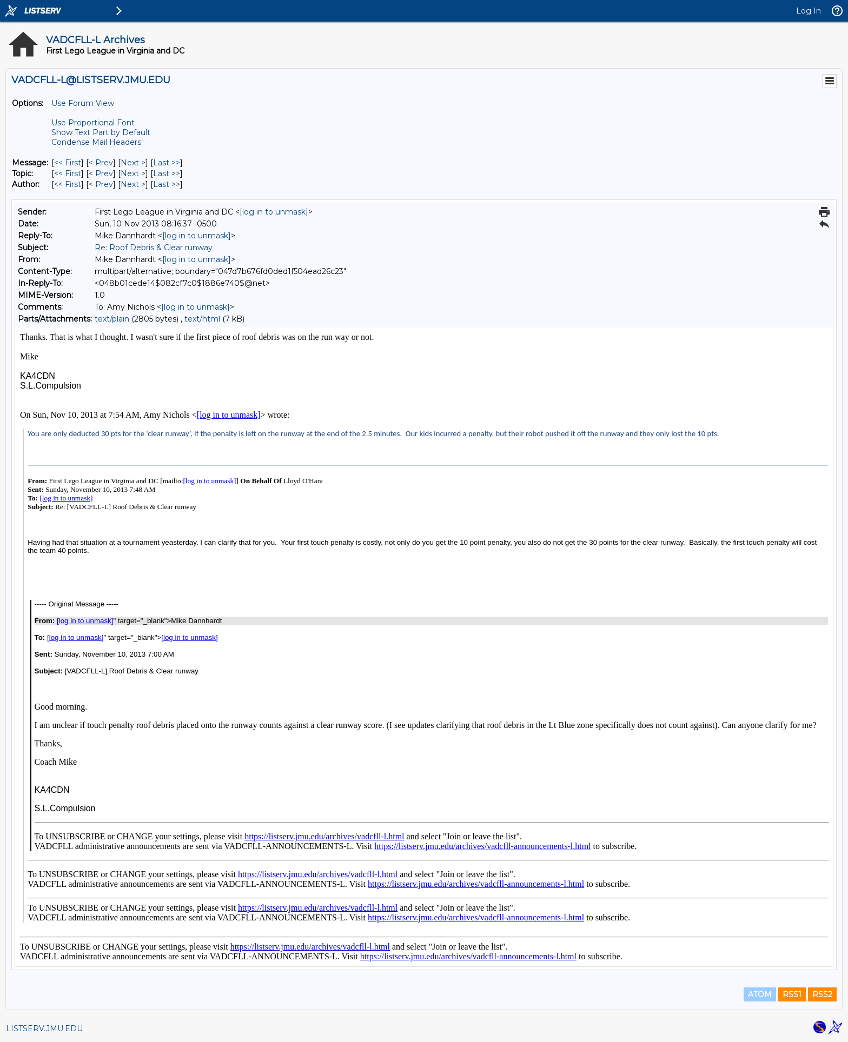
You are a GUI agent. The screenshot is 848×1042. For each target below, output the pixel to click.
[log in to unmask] (274, 212)
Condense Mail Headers (96, 142)
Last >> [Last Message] (166, 163)
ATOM (760, 994)
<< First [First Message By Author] (67, 184)
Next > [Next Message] (133, 163)
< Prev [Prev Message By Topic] (101, 173)
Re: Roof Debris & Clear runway (154, 247)
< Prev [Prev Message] (101, 163)
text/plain (112, 319)
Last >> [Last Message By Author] (166, 184)
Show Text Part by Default (100, 132)
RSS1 (792, 994)
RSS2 (822, 994)
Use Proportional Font (93, 123)
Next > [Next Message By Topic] (133, 173)
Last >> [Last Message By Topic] (166, 173)
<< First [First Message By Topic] (67, 173)
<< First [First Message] (67, 163)
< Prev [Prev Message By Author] (101, 184)
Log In (808, 11)
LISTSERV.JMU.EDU (44, 1028)
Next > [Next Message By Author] (133, 184)
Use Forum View (82, 103)
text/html (202, 319)
